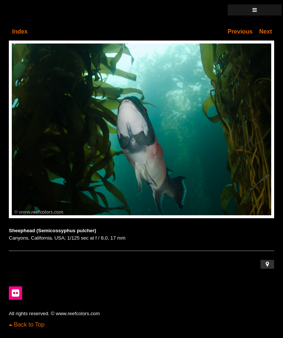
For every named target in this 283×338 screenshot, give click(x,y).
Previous (240, 31)
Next (265, 31)
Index (20, 31)
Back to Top (27, 324)
